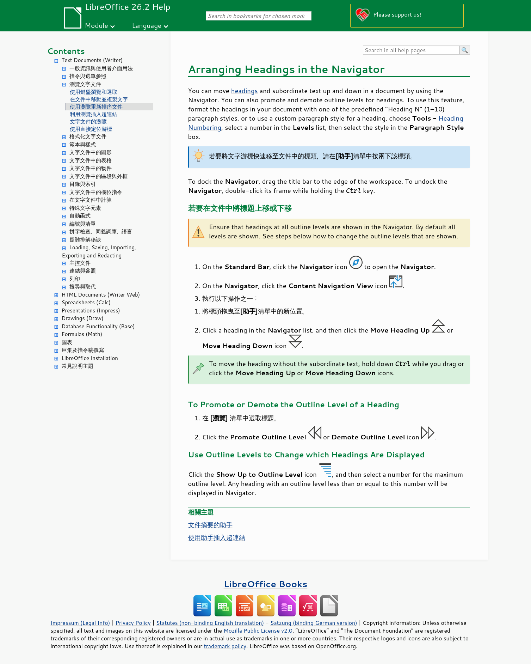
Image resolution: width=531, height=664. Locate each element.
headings (244, 90)
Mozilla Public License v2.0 (257, 630)
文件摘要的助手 (210, 524)
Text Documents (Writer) (92, 60)
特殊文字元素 (85, 208)
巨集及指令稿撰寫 (83, 350)
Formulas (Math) (82, 334)
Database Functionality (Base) (98, 326)
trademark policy (225, 646)
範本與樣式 (82, 144)
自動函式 (80, 215)
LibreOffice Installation (90, 358)
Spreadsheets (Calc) (86, 302)
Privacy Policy (133, 623)
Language (146, 25)
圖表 (67, 342)
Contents (66, 50)
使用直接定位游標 (91, 129)
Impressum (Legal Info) (80, 623)
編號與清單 (82, 223)
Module (96, 25)
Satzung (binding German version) (313, 623)
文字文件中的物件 (90, 168)
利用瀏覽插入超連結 (93, 114)
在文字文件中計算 (90, 199)
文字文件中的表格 (90, 160)
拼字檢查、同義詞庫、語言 (100, 231)
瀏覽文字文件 (85, 84)
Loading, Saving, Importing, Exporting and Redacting (99, 251)
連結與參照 (82, 270)
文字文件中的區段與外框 (98, 176)
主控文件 (80, 263)
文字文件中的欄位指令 (95, 192)
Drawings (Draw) (83, 318)
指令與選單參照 (87, 76)
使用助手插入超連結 (216, 537)
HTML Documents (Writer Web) (101, 294)
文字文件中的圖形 (90, 152)
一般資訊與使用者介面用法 (101, 68)
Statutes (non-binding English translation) (210, 623)
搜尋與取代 (82, 286)
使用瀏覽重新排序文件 (96, 106)
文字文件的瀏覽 (88, 121)
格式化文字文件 (87, 136)
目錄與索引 (82, 184)
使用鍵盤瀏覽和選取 (93, 92)
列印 (74, 278)
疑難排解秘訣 (85, 239)
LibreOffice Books (266, 584)
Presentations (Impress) (91, 310)
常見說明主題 (77, 366)
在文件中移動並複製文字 (99, 99)
